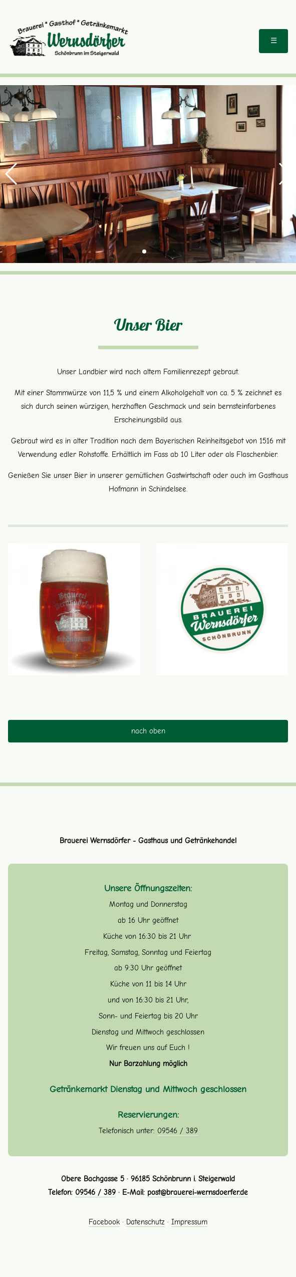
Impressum (189, 1221)
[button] (12, 174)
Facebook (104, 1221)
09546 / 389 (177, 1130)
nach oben (148, 730)
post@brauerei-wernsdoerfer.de (197, 1192)
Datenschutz (145, 1221)
